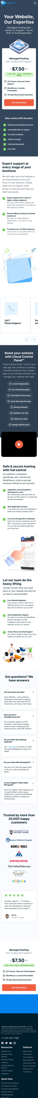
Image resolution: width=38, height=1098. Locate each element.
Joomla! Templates (7, 1059)
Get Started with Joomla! (9, 1074)
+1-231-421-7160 (10, 1026)
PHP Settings (27, 1042)
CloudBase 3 (5, 1061)
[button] (35, 3)
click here (12, 747)
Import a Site (5, 1085)
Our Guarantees (28, 1045)
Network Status (28, 1057)
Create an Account (7, 1088)
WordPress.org (6, 1039)
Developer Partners (7, 1080)
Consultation (27, 1060)
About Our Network (29, 1054)
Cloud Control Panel (29, 1051)
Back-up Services (28, 1048)
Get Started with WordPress (10, 1071)
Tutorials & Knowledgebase (9, 1077)
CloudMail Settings (7, 1083)
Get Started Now (19, 102)
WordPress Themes (7, 1047)
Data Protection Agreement (10, 1091)
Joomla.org (4, 1050)
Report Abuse (27, 1039)
